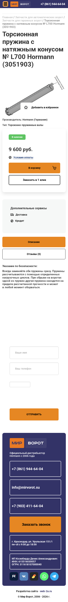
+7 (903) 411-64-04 (27, 506)
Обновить (16, 380)
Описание (34, 242)
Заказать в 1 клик (34, 180)
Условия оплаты (23, 157)
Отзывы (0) (34, 254)
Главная (7, 17)
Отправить (34, 414)
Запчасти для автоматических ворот (39, 17)
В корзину (42, 168)
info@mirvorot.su (26, 487)
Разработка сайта (27, 591)
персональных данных (23, 401)
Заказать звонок (36, 524)
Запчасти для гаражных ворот (22, 20)
